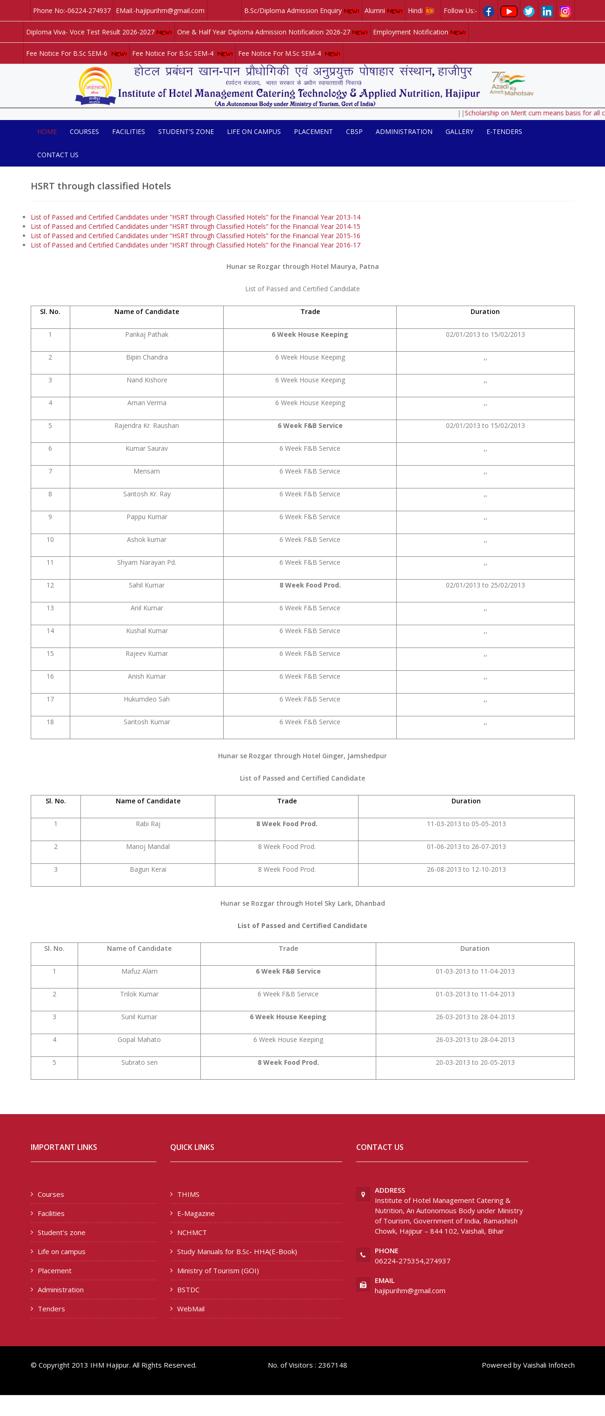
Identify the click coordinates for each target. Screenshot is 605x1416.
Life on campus (254, 131)
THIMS (188, 1194)
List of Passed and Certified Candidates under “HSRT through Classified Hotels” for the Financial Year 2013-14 (195, 217)
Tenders (51, 1308)
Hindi (423, 10)
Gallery (459, 131)
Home (47, 131)
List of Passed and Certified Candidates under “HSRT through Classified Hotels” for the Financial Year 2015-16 (195, 235)
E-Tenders (504, 131)
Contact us (58, 154)
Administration (404, 131)
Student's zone (186, 131)
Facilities (128, 131)
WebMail (191, 1308)
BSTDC (188, 1289)
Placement (313, 131)
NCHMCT (192, 1232)
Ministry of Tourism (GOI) (218, 1270)
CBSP (354, 131)
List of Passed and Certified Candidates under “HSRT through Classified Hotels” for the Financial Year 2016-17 (195, 244)
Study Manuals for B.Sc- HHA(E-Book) (237, 1251)
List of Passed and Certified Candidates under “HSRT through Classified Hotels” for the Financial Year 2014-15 (195, 226)
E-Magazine (196, 1213)
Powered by (501, 1364)
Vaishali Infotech (549, 1364)
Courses (84, 131)
